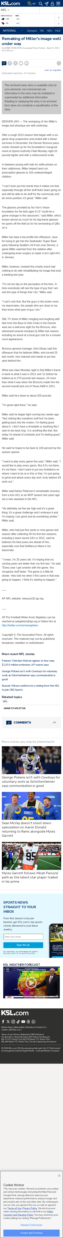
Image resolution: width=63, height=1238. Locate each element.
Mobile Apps (7, 1027)
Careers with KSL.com (10, 1029)
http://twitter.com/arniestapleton (20, 625)
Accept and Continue (31, 1232)
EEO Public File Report (39, 1037)
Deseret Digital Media (24, 1050)
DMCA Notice (37, 1034)
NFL (42, 31)
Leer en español (53, 70)
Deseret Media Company (48, 1050)
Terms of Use (16, 953)
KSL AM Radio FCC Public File (14, 1041)
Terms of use (7, 1034)
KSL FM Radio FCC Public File (36, 1039)
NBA (49, 31)
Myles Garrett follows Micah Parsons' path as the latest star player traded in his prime (30, 877)
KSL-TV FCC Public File (11, 1039)
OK (59, 1175)
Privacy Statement (21, 1034)
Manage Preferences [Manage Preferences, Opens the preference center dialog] (31, 1224)
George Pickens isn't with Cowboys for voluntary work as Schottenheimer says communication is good (29, 675)
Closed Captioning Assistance (42, 1041)
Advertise (30, 1027)
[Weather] (31, 3)
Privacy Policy (30, 953)
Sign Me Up (23, 945)
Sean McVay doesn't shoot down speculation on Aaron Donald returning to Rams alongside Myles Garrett (28, 829)
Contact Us (40, 1027)
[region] (31, 1204)
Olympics (32, 31)
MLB (57, 31)
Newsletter (19, 1027)
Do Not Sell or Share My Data (14, 1037)
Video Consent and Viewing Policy (28, 1213)
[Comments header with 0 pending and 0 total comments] (31, 722)
